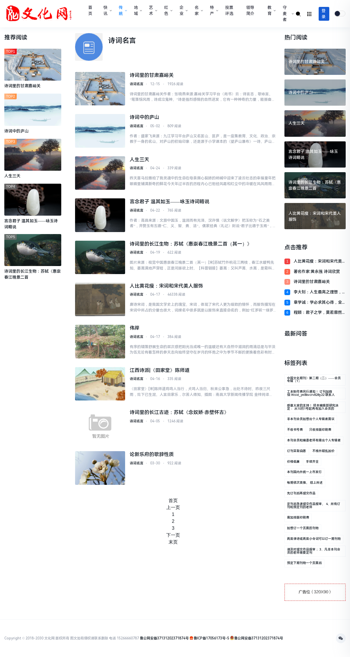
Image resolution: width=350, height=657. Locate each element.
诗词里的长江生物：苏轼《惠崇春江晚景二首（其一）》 (191, 244)
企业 (183, 10)
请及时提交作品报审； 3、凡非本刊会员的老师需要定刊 (313, 551)
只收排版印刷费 (320, 430)
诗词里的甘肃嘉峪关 (152, 75)
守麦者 (288, 13)
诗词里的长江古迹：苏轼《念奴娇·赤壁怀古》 (179, 412)
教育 (271, 10)
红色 (167, 10)
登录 (324, 13)
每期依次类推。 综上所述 (305, 483)
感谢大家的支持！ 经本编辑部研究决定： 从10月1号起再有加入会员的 (312, 407)
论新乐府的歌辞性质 (152, 454)
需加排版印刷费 (298, 517)
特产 (213, 10)
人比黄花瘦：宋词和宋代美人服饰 (166, 286)
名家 (198, 10)
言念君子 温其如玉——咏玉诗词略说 (169, 201)
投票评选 (229, 10)
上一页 (173, 507)
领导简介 (250, 10)
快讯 (107, 10)
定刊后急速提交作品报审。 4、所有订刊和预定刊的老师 (313, 505)
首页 (90, 10)
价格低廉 (293, 462)
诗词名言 (137, 84)
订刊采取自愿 (296, 451)
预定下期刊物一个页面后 (304, 563)
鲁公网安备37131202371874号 (164, 638)
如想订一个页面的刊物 (303, 528)
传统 (122, 10)
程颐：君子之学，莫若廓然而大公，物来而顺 (318, 313)
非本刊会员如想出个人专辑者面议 (310, 419)
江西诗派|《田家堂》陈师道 (160, 370)
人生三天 (139, 159)
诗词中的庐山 (144, 117)
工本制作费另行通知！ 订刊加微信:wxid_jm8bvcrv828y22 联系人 (311, 393)
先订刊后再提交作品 (301, 493)
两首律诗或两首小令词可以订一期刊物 (314, 539)
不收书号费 (295, 430)
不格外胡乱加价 (323, 451)
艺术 (152, 10)
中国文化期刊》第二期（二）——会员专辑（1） (314, 379)
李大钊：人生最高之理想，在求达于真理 (318, 292)
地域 (137, 10)
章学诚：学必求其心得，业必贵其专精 (318, 302)
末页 (173, 542)
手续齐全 (312, 462)
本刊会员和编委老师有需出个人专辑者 (314, 440)
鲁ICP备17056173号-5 (211, 638)
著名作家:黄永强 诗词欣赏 (317, 271)
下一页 (173, 535)
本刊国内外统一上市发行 (304, 472)
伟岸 (134, 328)
